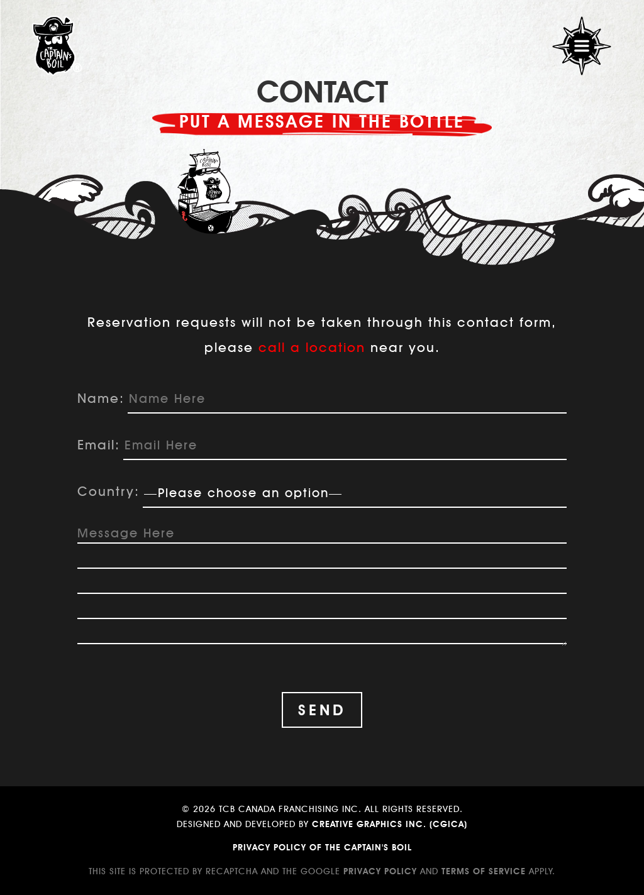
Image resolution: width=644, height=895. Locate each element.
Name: (101, 398)
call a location (311, 347)
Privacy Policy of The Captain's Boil (322, 847)
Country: (108, 491)
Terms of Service (483, 871)
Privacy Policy (380, 871)
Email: (98, 444)
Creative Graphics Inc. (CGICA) (389, 824)
